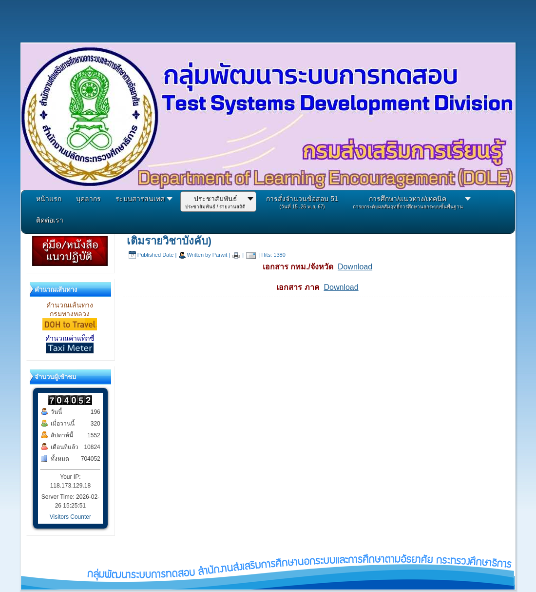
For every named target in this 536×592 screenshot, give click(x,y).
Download (355, 267)
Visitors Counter (70, 516)
